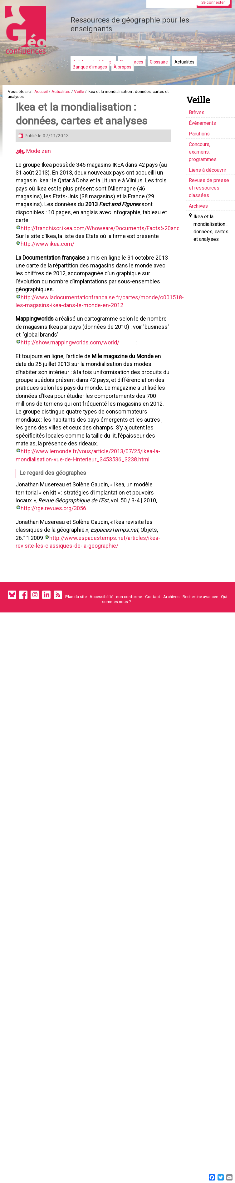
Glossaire (159, 61)
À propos (122, 66)
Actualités (184, 61)
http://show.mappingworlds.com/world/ (72, 368)
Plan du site (76, 652)
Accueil (49, 92)
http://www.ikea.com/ (49, 262)
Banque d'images (90, 66)
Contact (152, 652)
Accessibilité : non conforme (116, 652)
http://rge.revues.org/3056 (55, 553)
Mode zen (35, 163)
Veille (94, 92)
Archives (171, 652)
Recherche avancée (200, 652)
